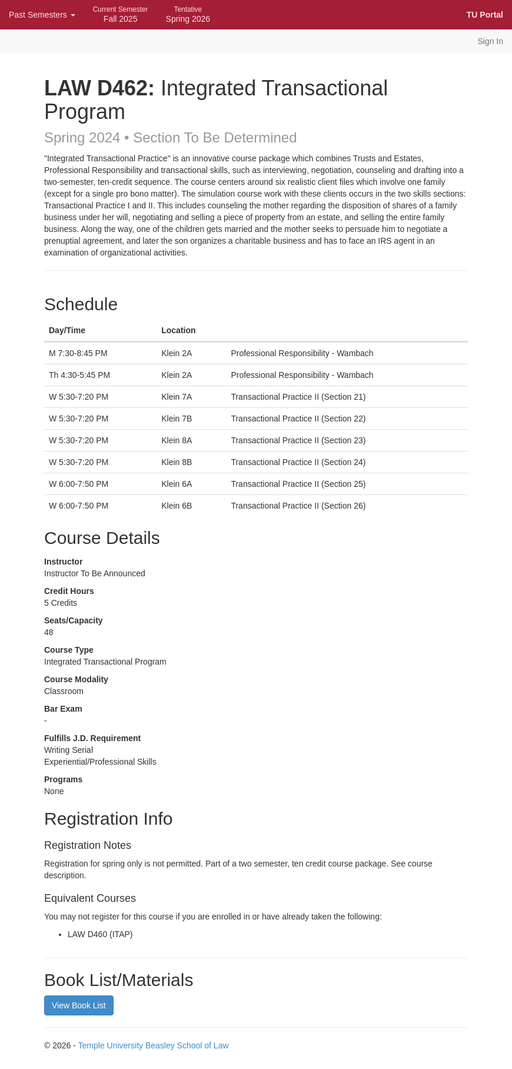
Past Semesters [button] (42, 14)
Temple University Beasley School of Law (153, 1045)
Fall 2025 (120, 14)
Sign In (490, 41)
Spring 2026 (188, 14)
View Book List (79, 1005)
